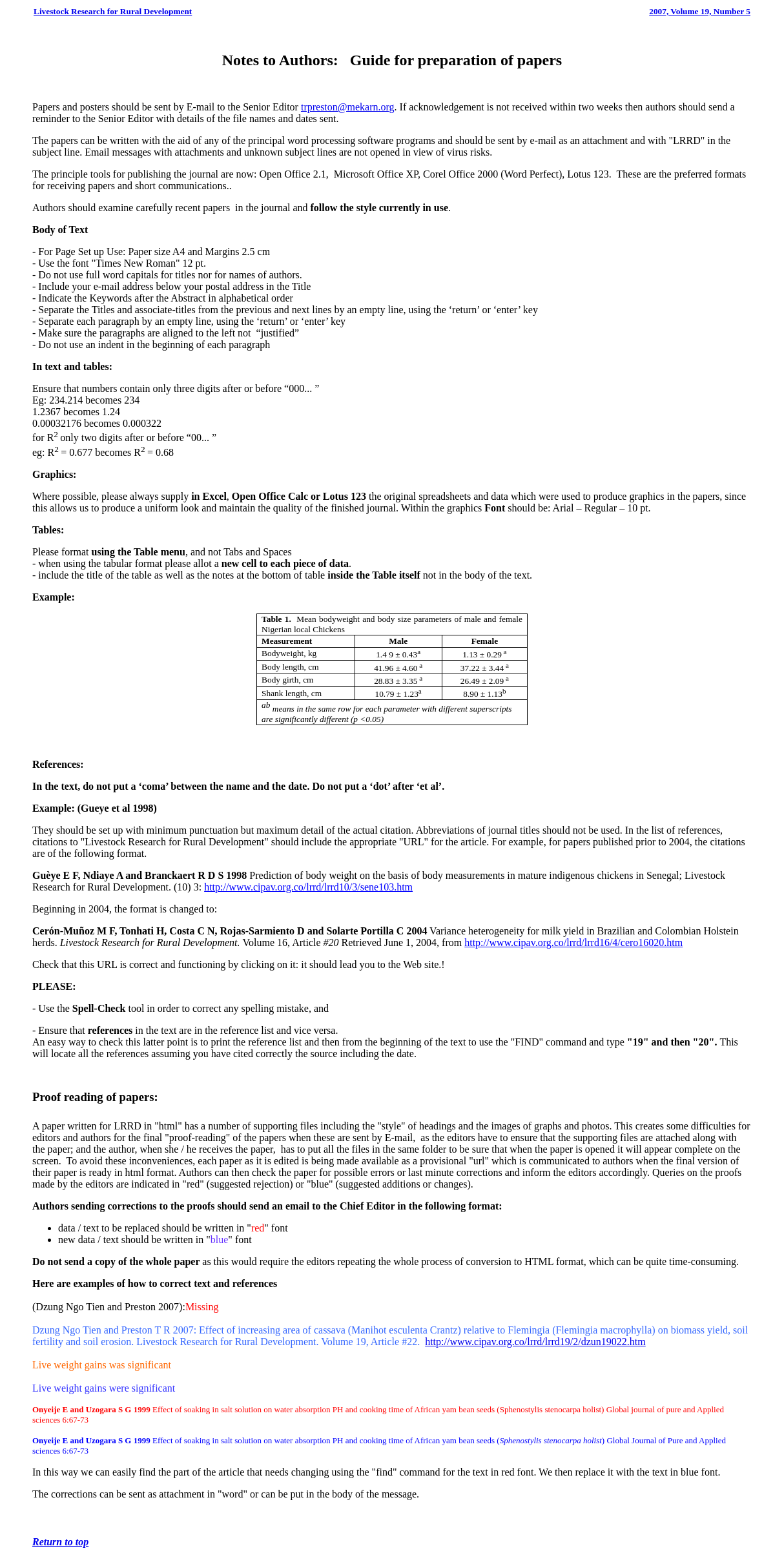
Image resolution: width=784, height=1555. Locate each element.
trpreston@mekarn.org (348, 106)
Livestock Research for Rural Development (113, 11)
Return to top (60, 1541)
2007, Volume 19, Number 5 (699, 11)
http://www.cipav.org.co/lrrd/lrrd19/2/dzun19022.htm (535, 1341)
